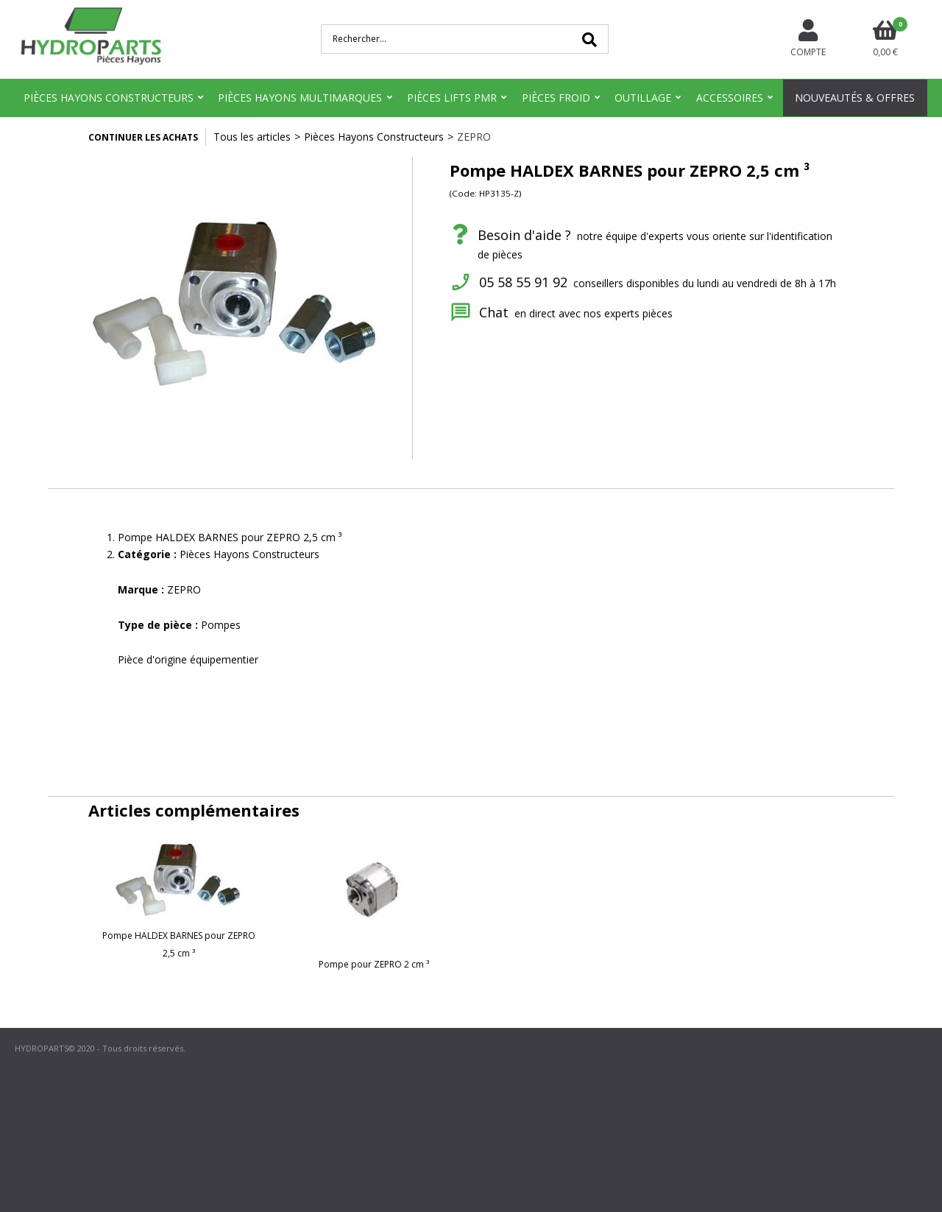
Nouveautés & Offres (855, 98)
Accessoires (729, 98)
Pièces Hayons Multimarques (300, 98)
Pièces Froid (556, 98)
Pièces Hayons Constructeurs (109, 98)
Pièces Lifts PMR (452, 98)
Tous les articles (252, 137)
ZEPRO (474, 137)
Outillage (643, 98)
